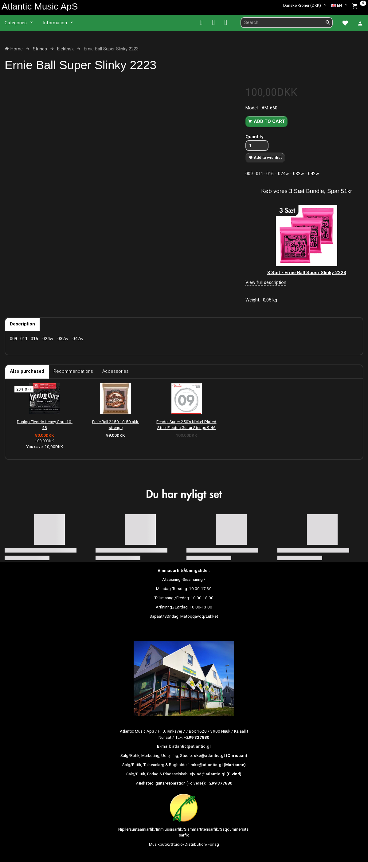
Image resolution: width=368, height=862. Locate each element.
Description (22, 324)
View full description (265, 282)
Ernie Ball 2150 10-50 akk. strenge (115, 424)
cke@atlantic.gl (209, 755)
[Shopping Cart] (359, 5)
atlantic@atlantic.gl (191, 746)
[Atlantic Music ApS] (40, 6)
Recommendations (73, 371)
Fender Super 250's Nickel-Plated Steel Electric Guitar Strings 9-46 (186, 424)
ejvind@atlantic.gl (207, 773)
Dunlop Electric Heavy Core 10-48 (44, 424)
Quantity (254, 137)
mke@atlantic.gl (206, 764)
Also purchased (27, 371)
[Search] (328, 22)
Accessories (115, 371)
